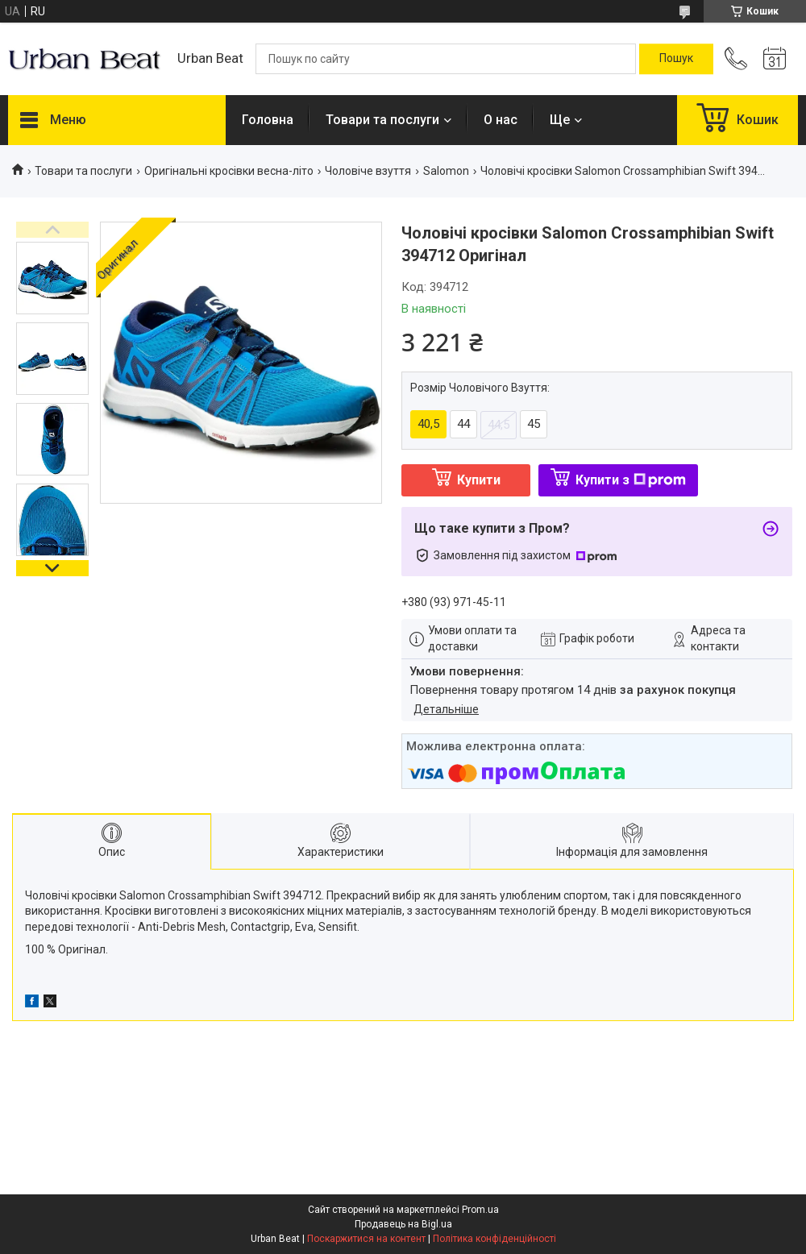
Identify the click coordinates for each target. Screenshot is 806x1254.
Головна (267, 119)
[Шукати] (676, 59)
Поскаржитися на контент (366, 1238)
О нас (500, 119)
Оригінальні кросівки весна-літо (229, 170)
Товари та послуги (382, 119)
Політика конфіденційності (494, 1238)
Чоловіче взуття (368, 170)
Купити (479, 480)
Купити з (630, 480)
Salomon (446, 170)
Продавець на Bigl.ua (403, 1224)
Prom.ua (480, 1209)
